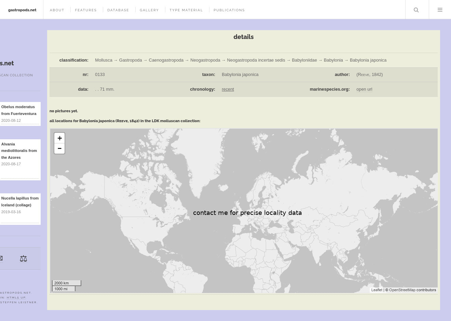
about (57, 10)
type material (186, 10)
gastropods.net (22, 10)
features (86, 10)
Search (416, 9)
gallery (149, 10)
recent (228, 89)
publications (229, 10)
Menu (440, 9)
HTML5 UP (16, 297)
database (118, 10)
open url (364, 89)
